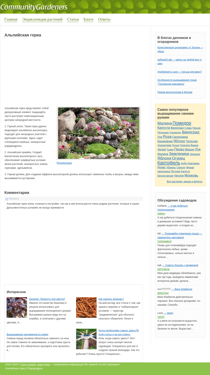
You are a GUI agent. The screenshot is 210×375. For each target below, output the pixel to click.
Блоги (88, 19)
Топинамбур (165, 241)
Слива (188, 128)
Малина (165, 123)
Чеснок (179, 175)
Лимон (161, 214)
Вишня (194, 145)
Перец (179, 149)
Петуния (175, 171)
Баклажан (194, 163)
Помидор (181, 123)
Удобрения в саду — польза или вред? (180, 71)
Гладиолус (175, 132)
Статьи (73, 19)
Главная (10, 19)
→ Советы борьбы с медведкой (180, 265)
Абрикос (171, 167)
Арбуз (184, 163)
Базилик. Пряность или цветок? (47, 299)
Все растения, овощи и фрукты (184, 181)
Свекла (181, 167)
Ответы (104, 19)
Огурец (178, 158)
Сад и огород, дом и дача (35, 364)
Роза (167, 136)
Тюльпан (192, 141)
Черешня (195, 154)
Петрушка (163, 132)
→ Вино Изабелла (181, 289)
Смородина (180, 137)
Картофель (169, 162)
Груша (175, 145)
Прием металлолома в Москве (175, 92)
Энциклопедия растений (42, 19)
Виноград (177, 127)
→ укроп (168, 313)
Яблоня (164, 158)
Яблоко (179, 141)
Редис (162, 167)
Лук (160, 137)
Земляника (179, 153)
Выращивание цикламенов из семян (27, 334)
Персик (196, 128)
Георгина (185, 145)
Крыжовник (165, 141)
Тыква (170, 149)
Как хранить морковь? (111, 299)
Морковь (191, 175)
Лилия (162, 149)
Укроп (161, 317)
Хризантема (164, 145)
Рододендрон (64, 163)
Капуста (164, 128)
